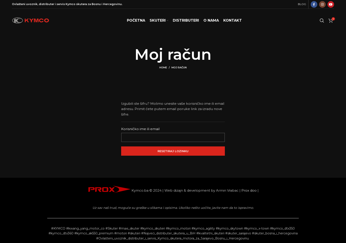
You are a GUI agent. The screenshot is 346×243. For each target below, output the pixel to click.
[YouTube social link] (330, 4)
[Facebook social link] (314, 4)
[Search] (322, 20)
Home (163, 67)
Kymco (70, 4)
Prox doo (249, 190)
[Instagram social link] (322, 4)
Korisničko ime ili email (140, 129)
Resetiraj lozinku (173, 151)
